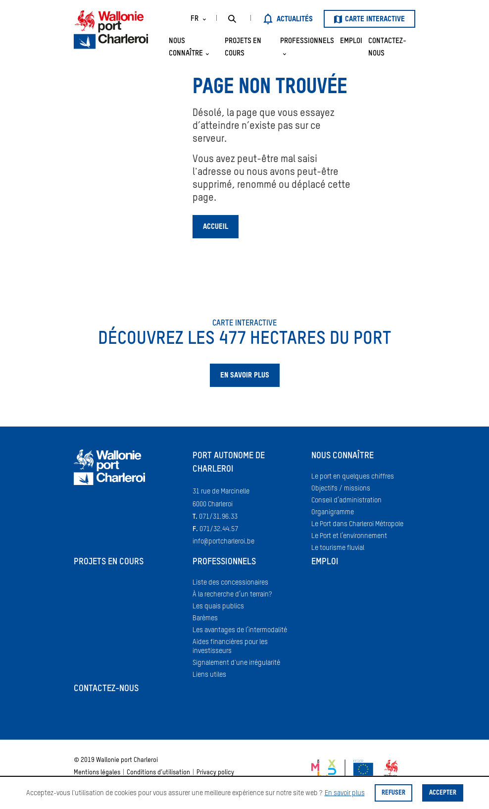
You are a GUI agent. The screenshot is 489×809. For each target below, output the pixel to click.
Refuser (393, 793)
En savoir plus (345, 793)
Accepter (442, 793)
